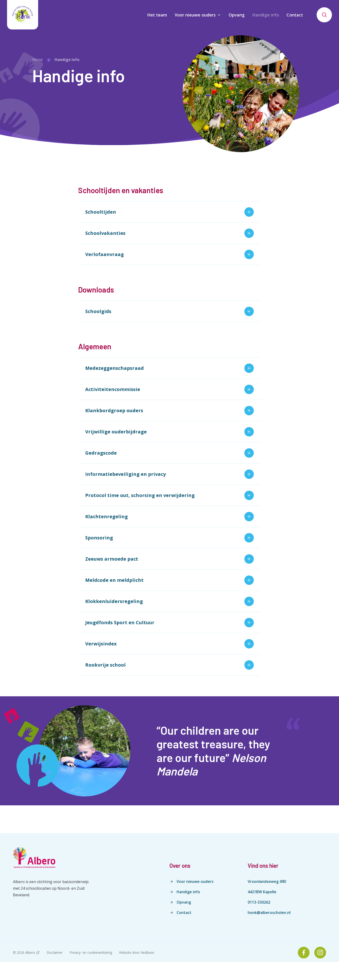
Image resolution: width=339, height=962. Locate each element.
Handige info (265, 15)
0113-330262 (259, 902)
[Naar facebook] (304, 952)
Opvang (237, 15)
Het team (157, 15)
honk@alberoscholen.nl (269, 912)
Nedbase (147, 952)
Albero (30, 952)
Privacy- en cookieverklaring (91, 952)
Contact (295, 15)
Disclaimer (55, 952)
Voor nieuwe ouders (195, 15)
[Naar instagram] (320, 952)
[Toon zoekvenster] (324, 14)
